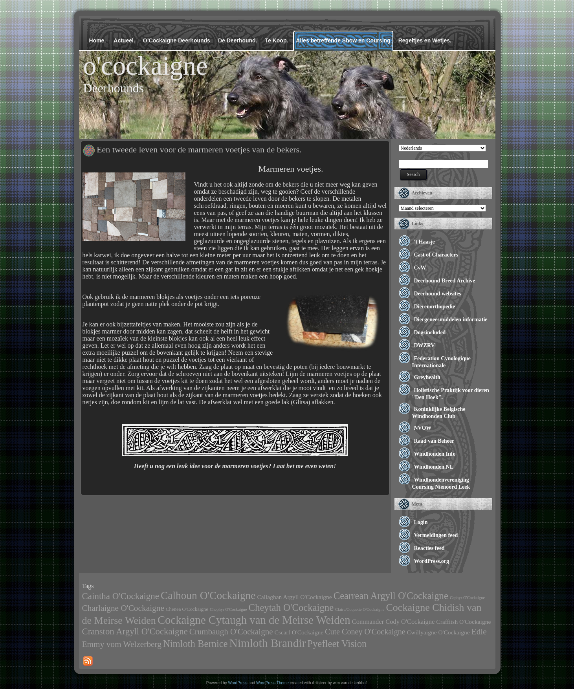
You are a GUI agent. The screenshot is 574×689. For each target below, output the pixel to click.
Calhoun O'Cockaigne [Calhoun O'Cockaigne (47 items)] (208, 595)
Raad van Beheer (434, 441)
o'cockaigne (145, 65)
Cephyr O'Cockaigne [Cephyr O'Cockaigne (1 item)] (467, 598)
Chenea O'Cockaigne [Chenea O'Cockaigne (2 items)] (187, 609)
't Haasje (424, 242)
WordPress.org (431, 561)
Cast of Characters (436, 255)
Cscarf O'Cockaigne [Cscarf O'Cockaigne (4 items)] (298, 632)
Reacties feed (429, 548)
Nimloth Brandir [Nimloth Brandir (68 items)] (267, 643)
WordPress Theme (272, 683)
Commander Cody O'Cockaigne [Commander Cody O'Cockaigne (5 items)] (393, 621)
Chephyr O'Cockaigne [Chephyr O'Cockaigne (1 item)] (228, 609)
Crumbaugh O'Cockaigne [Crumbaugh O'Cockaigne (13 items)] (231, 631)
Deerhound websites (437, 294)
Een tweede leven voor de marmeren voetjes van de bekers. (199, 149)
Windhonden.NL (434, 467)
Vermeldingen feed (436, 535)
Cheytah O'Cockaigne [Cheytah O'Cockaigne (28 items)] (291, 607)
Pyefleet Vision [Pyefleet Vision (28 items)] (337, 643)
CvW (420, 268)
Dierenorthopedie (434, 307)
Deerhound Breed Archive (444, 281)
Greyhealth (427, 377)
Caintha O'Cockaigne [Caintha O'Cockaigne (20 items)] (121, 596)
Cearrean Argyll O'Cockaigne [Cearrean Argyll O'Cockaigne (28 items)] (391, 595)
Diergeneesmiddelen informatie (451, 320)
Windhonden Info (435, 454)
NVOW (423, 428)
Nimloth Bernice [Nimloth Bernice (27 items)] (195, 643)
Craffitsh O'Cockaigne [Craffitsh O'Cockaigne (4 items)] (463, 621)
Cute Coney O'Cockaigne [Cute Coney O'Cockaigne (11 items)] (365, 631)
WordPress (237, 683)
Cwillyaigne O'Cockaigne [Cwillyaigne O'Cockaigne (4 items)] (438, 632)
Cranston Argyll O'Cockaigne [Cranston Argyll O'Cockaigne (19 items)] (135, 631)
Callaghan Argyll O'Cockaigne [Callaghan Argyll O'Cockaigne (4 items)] (294, 597)
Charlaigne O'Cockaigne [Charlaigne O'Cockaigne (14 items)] (123, 608)
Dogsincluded (430, 332)
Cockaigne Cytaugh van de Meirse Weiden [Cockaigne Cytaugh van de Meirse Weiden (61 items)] (254, 620)
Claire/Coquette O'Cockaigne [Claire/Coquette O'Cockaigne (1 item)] (359, 609)
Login (421, 522)
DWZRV (424, 345)
